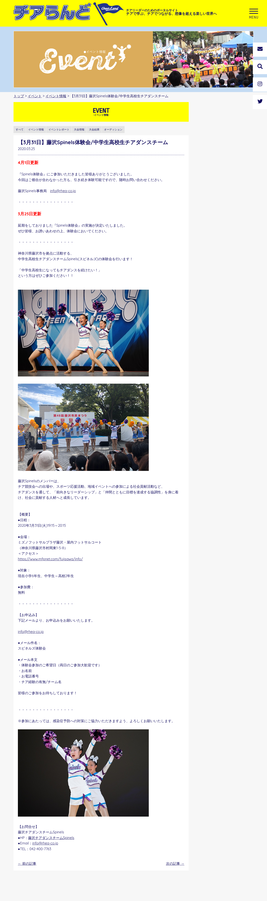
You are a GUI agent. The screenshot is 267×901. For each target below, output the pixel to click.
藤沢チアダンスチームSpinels (51, 838)
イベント (35, 96)
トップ (19, 96)
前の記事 (27, 863)
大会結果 (94, 129)
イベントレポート (58, 129)
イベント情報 (55, 96)
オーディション (113, 129)
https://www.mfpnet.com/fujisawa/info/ (50, 559)
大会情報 (79, 129)
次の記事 (175, 863)
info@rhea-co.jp (63, 191)
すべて (20, 129)
